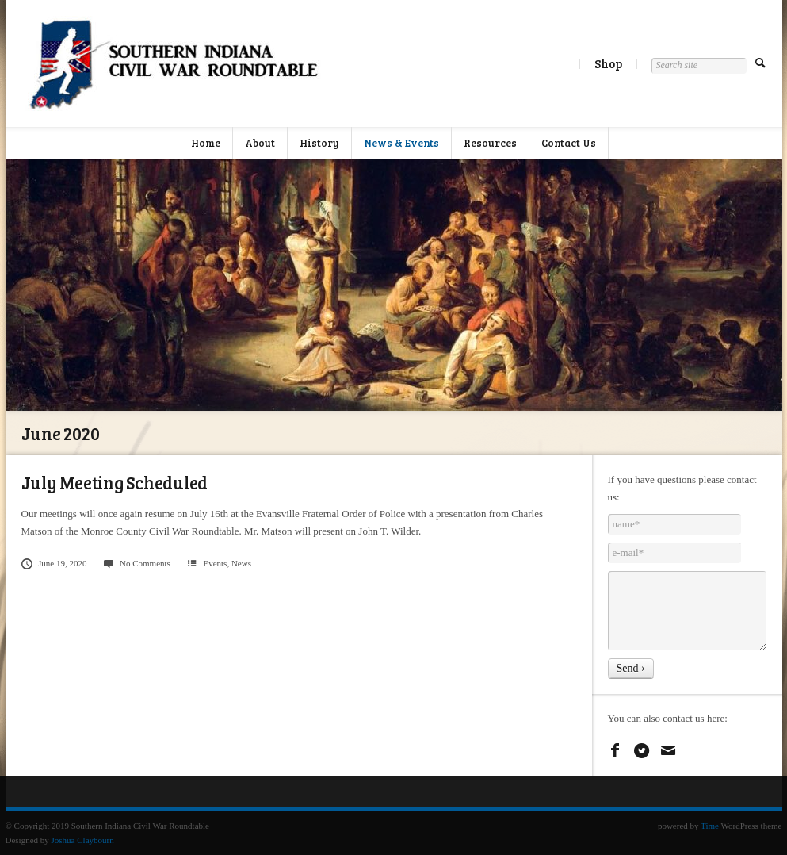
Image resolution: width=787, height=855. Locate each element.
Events (215, 563)
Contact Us (568, 143)
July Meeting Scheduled (114, 482)
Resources (490, 143)
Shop (608, 63)
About (260, 143)
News (241, 563)
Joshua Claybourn (83, 840)
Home (205, 143)
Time (710, 825)
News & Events (401, 143)
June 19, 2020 (54, 563)
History (319, 143)
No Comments (136, 563)
